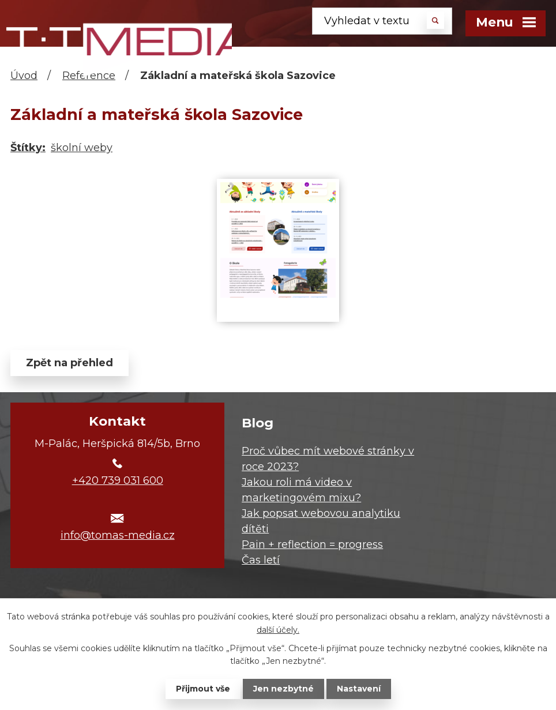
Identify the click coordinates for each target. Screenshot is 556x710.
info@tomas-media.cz (118, 535)
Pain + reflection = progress (312, 544)
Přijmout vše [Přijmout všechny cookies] (203, 688)
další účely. (278, 629)
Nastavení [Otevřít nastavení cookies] (359, 688)
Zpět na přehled (69, 362)
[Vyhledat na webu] (382, 21)
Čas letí (261, 560)
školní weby (81, 147)
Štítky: (28, 147)
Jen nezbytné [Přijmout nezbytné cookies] (283, 688)
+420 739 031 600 (117, 480)
